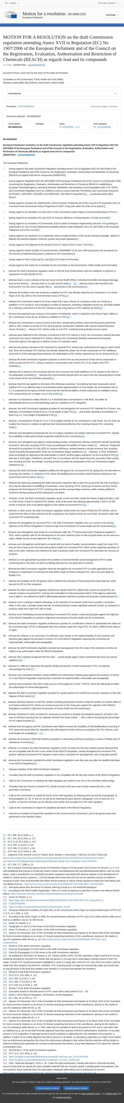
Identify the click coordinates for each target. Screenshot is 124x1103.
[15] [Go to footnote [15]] (100, 308)
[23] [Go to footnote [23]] (75, 412)
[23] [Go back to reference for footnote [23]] (5, 949)
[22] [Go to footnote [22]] (61, 394)
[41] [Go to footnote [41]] (41, 733)
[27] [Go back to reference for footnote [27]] (5, 975)
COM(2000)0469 (17, 903)
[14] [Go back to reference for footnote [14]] (5, 903)
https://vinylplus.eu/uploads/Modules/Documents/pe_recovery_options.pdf (44, 1060)
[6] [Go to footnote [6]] (77, 239)
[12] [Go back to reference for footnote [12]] (5, 897)
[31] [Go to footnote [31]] (42, 477)
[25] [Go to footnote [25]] (14, 427)
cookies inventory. (63, 1100)
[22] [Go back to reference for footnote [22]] (5, 946)
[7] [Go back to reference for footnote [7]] (4, 854)
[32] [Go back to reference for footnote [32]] (5, 991)
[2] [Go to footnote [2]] (104, 206)
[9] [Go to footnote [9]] (27, 283)
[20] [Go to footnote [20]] (35, 375)
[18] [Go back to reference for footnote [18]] (5, 923)
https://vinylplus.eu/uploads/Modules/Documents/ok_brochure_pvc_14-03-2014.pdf (48, 1056)
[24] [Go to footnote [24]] (55, 415)
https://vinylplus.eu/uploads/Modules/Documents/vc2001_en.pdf (39, 907)
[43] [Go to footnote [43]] (35, 763)
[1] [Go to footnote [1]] (86, 194)
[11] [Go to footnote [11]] (75, 283)
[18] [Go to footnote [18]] (116, 354)
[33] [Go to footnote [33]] (114, 526)
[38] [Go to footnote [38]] (33, 696)
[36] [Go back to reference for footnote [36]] (5, 1011)
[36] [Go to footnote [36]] (20, 660)
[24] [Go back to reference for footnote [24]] (5, 952)
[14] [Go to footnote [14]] (66, 296)
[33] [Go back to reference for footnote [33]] (5, 995)
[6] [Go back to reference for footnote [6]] (4, 851)
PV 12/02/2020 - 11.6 (69, 127)
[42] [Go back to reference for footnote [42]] (5, 1063)
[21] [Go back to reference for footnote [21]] (5, 933)
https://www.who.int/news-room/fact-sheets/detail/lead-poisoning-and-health (47, 894)
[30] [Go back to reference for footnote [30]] (5, 985)
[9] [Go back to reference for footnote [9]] (4, 867)
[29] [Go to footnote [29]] (117, 455)
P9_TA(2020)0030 (102, 127)
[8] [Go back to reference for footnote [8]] (4, 864)
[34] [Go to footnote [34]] (59, 538)
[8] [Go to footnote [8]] (74, 253)
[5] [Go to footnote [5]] (38, 230)
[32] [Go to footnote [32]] (85, 505)
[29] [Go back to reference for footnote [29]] (5, 981)
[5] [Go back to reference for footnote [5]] (4, 848)
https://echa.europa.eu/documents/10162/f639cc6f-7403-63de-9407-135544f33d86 (63, 884)
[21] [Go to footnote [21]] (52, 378)
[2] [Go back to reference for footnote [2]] (4, 838)
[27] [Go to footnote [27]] (96, 445)
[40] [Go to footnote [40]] (35, 733)
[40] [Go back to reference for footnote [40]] (5, 1056)
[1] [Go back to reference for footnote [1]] (4, 835)
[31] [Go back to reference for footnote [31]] (5, 988)
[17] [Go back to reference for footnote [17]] (5, 916)
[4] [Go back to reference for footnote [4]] (4, 845)
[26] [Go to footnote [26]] (83, 436)
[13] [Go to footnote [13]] (85, 287)
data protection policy (91, 1097)
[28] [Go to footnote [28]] (85, 452)
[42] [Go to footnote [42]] (32, 742)
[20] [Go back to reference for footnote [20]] (5, 929)
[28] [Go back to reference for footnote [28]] (5, 978)
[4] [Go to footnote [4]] (109, 218)
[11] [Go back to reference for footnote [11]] (5, 890)
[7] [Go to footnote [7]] (92, 244)
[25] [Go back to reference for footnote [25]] (5, 955)
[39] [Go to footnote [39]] (33, 720)
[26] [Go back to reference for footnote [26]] (5, 972)
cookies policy (111, 1097)
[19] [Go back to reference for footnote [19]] (5, 926)
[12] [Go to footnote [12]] (50, 287)
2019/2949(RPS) (36, 65)
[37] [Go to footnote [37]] (32, 669)
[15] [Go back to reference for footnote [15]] (5, 907)
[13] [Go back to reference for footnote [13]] (5, 900)
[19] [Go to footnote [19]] (18, 366)
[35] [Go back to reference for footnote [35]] (5, 1001)
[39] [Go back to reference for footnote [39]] (5, 1053)
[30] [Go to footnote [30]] (22, 465)
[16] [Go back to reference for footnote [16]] (5, 910)
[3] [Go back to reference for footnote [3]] (4, 841)
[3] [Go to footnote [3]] (116, 212)
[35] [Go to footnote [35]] (116, 596)
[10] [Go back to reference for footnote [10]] (5, 887)
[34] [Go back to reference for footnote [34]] (5, 998)
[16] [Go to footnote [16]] (67, 317)
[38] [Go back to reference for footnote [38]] (5, 1050)
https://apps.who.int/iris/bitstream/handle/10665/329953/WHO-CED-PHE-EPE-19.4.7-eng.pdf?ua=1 (56, 900)
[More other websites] (108, 3)
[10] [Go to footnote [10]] (69, 283)
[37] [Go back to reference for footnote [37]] (5, 1021)
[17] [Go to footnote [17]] (24, 329)
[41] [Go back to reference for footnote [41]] (5, 1060)
